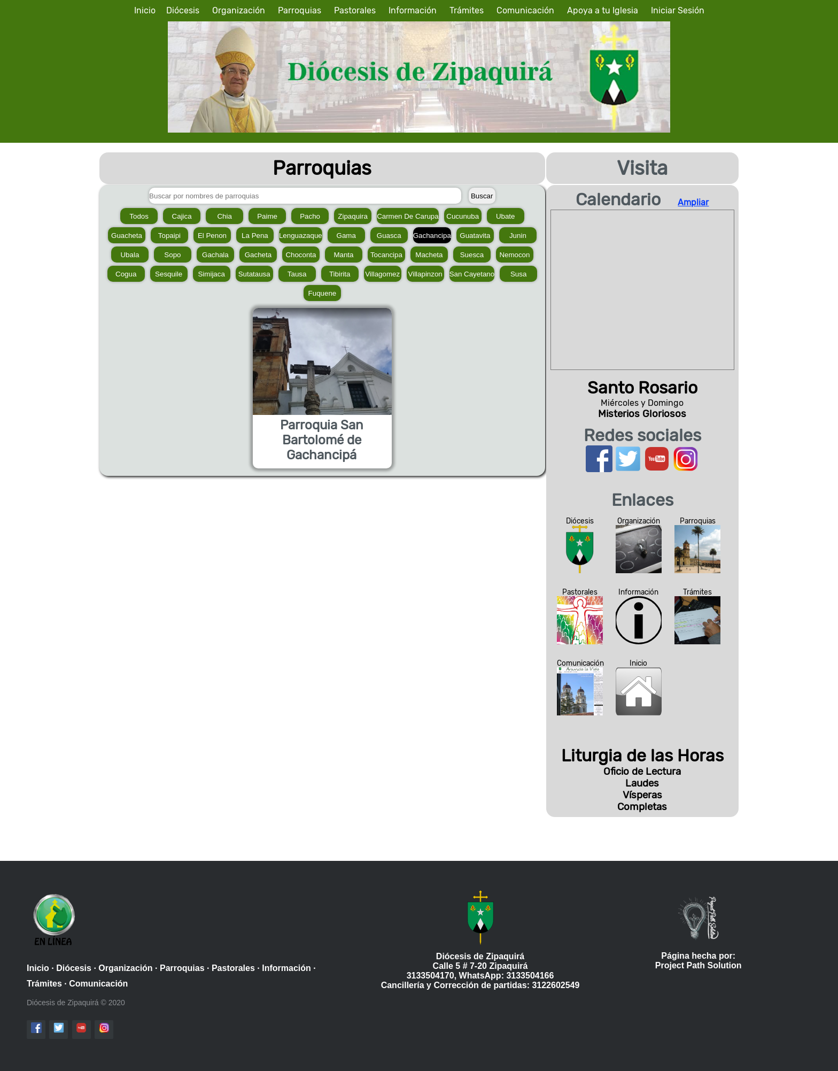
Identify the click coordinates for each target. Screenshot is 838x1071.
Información (413, 10)
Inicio (145, 10)
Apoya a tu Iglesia (602, 10)
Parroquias (299, 10)
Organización (238, 10)
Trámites (466, 10)
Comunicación (525, 10)
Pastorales (355, 10)
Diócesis (182, 10)
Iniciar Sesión (677, 10)
